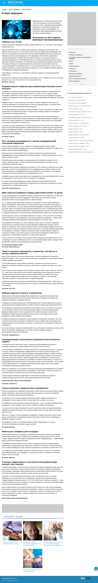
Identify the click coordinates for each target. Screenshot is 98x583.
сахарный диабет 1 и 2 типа (76, 114)
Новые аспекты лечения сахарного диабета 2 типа (12, 532)
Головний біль (73, 71)
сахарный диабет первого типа (77, 149)
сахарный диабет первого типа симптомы (80, 140)
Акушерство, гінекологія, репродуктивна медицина (80, 58)
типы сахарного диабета (75, 97)
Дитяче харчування (74, 81)
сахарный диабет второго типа (77, 126)
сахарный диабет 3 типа (75, 129)
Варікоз (71, 63)
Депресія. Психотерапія (75, 73)
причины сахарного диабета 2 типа (78, 143)
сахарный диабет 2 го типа (76, 137)
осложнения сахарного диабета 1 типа (79, 111)
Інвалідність (72, 52)
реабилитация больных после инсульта (79, 106)
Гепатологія (72, 68)
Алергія (71, 61)
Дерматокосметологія (75, 76)
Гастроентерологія (74, 66)
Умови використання (8, 578)
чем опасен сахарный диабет (76, 100)
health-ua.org (17, 2)
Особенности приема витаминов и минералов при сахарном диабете (32, 533)
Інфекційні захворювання (76, 55)
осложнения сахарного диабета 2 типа (79, 117)
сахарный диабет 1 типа (75, 109)
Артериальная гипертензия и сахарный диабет (32, 560)
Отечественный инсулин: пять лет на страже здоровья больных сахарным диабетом (53, 533)
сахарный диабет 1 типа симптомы (78, 123)
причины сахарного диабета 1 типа (78, 146)
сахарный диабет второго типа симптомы (80, 152)
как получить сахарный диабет (77, 103)
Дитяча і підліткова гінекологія (77, 78)
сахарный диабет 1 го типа (76, 120)
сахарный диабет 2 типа (75, 132)
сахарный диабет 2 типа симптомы (78, 134)
